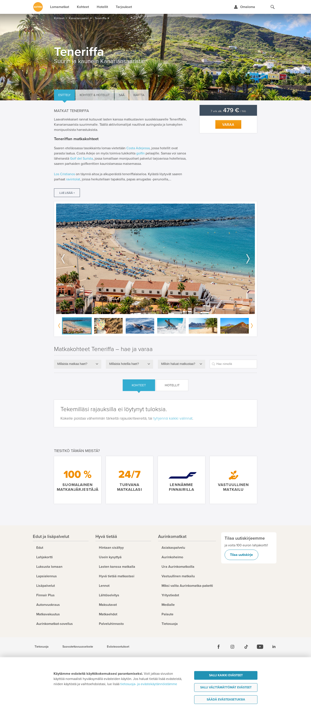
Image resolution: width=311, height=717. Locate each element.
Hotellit (172, 385)
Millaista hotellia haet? (124, 364)
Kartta (138, 95)
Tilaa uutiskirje (241, 555)
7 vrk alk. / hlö (228, 111)
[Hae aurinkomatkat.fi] (272, 7)
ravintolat (73, 179)
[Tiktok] (246, 647)
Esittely (64, 95)
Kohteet (139, 385)
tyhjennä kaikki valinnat (172, 418)
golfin (140, 153)
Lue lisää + (67, 193)
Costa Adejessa (138, 148)
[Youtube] (260, 647)
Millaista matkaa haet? (72, 364)
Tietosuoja (42, 646)
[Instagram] (232, 647)
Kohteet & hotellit (95, 95)
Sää (121, 95)
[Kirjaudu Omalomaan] (244, 7)
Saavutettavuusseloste (77, 646)
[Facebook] (219, 647)
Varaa (228, 125)
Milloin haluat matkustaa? (178, 364)
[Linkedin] (274, 647)
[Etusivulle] (38, 7)
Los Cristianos (64, 174)
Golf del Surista (81, 158)
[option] (155, 259)
